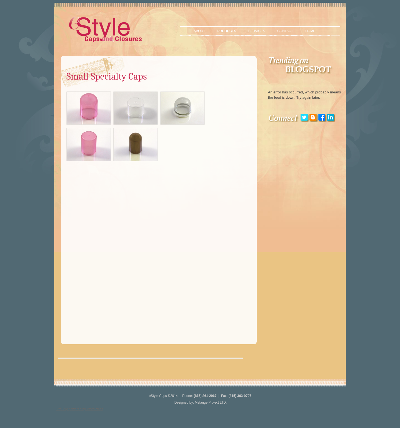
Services (256, 31)
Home (310, 31)
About (199, 31)
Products (227, 31)
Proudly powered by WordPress (79, 409)
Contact (285, 31)
